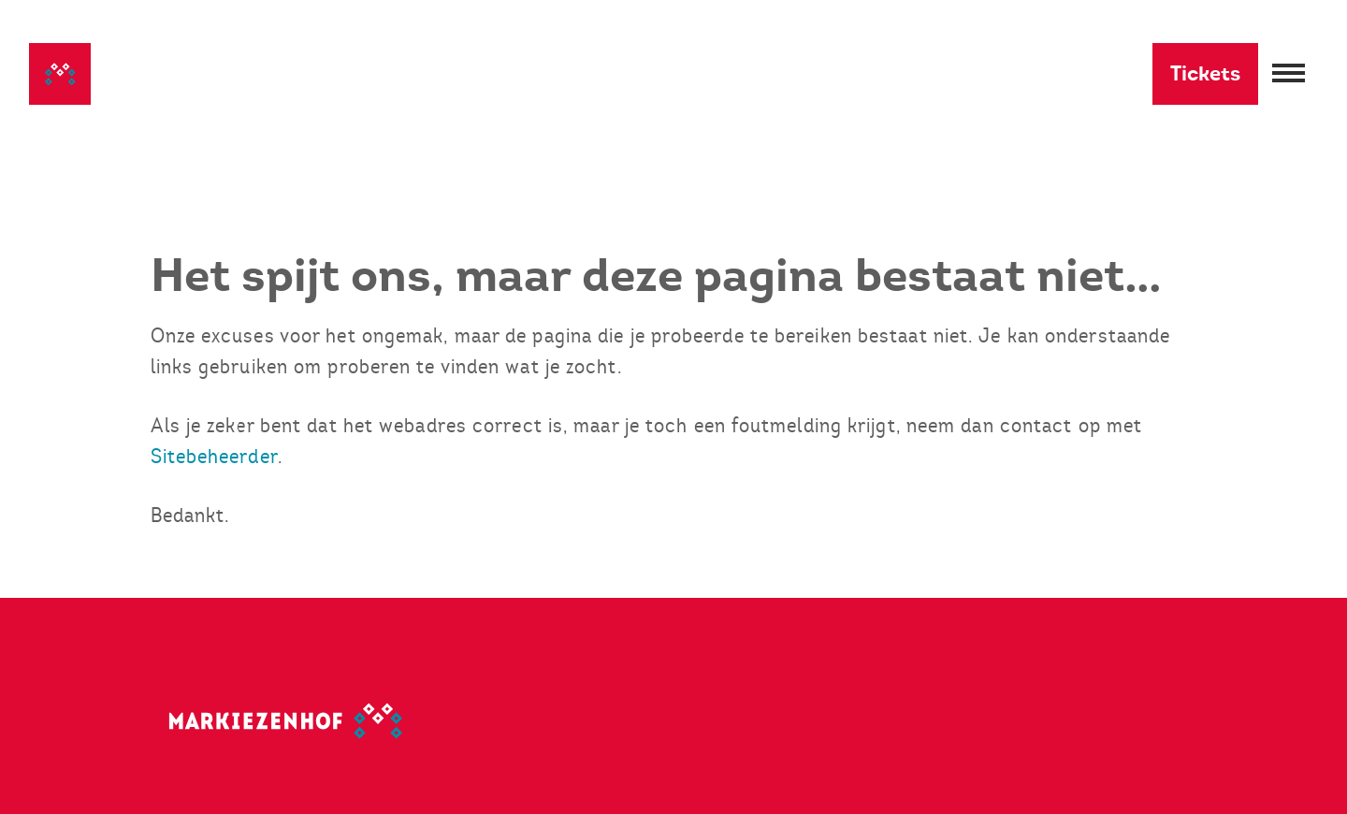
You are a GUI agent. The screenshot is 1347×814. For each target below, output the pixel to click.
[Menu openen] (1288, 74)
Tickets (1205, 73)
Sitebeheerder (214, 456)
